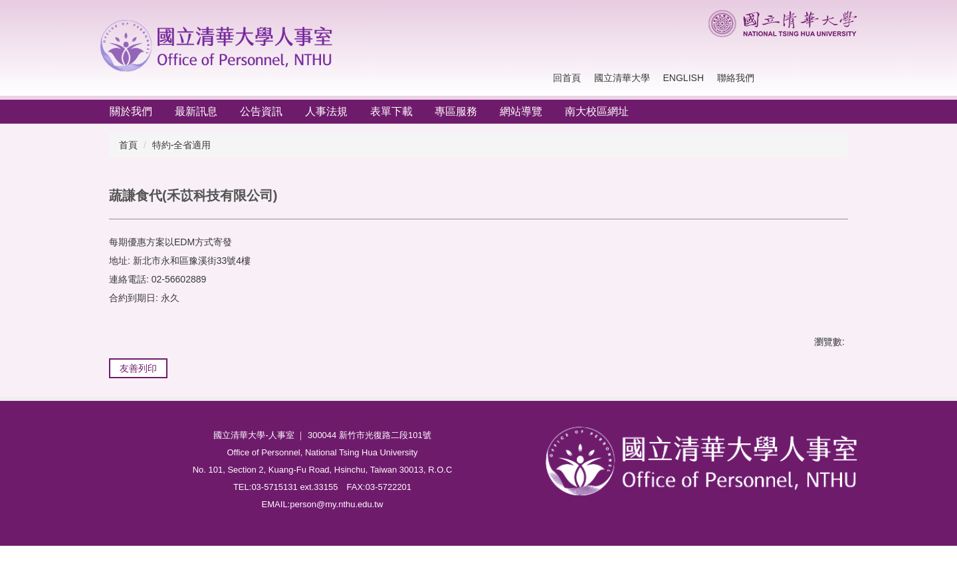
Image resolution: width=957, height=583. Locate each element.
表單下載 (391, 111)
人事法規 (326, 111)
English (683, 77)
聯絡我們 (735, 77)
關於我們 (131, 111)
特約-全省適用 (181, 145)
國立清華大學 (622, 77)
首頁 (128, 145)
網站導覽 (521, 111)
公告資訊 (261, 111)
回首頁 (567, 77)
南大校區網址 (597, 111)
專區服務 (456, 111)
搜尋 (844, 78)
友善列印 (138, 368)
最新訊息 (196, 111)
